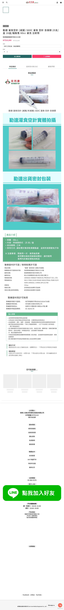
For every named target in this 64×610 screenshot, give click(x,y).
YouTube (38, 595)
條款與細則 (32, 428)
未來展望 (32, 455)
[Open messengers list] (60, 605)
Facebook (26, 595)
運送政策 (32, 444)
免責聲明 (32, 440)
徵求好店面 (32, 463)
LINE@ (32, 595)
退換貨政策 (32, 432)
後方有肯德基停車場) (32, 517)
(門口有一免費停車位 (32, 516)
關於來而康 (32, 417)
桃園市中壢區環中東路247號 (32, 514)
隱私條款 (32, 436)
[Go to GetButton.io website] (60, 608)
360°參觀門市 (32, 459)
